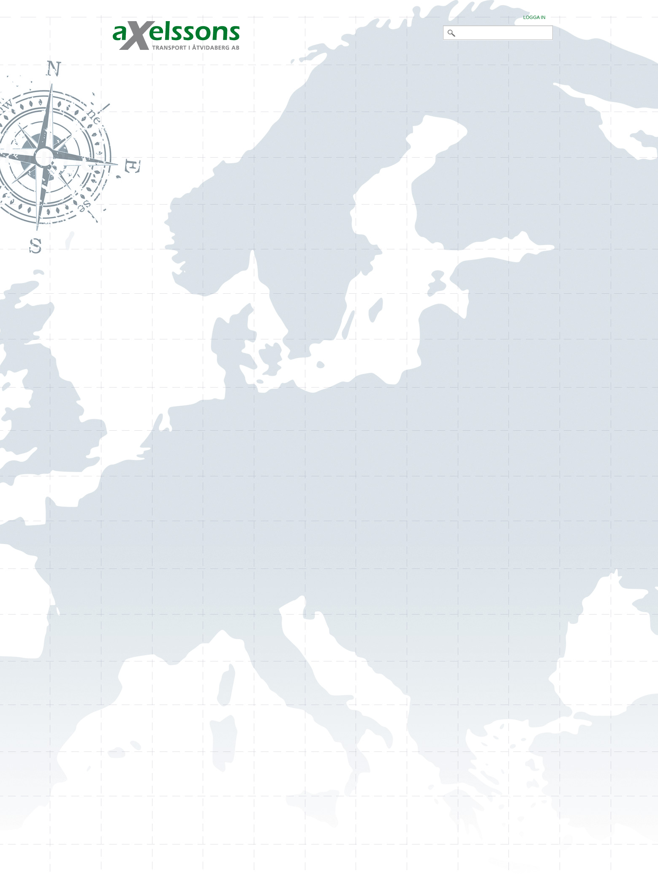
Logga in (534, 17)
